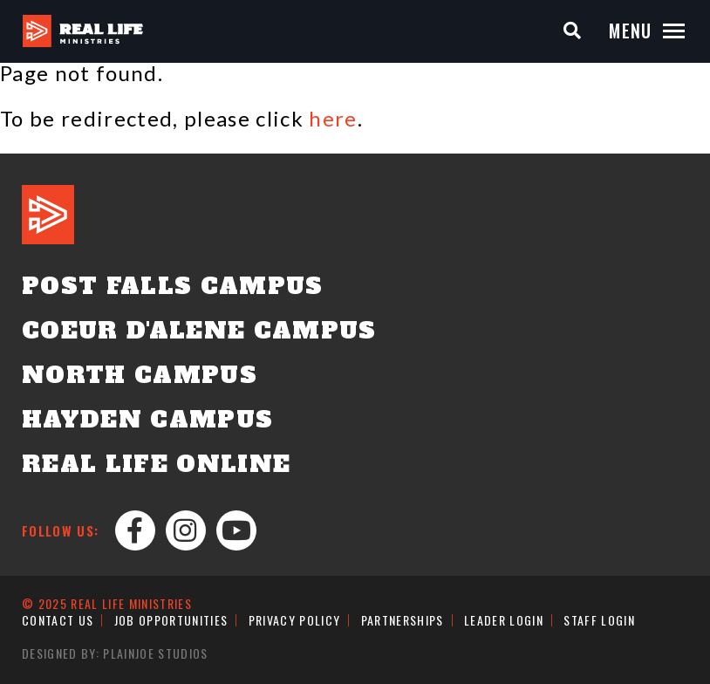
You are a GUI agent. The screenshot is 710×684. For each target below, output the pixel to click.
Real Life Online (156, 464)
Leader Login (503, 620)
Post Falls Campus (173, 286)
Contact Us (57, 620)
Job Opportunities (171, 620)
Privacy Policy (295, 620)
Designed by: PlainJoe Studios (115, 653)
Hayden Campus (147, 419)
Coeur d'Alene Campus (199, 330)
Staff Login (599, 620)
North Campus (139, 375)
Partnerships (402, 620)
